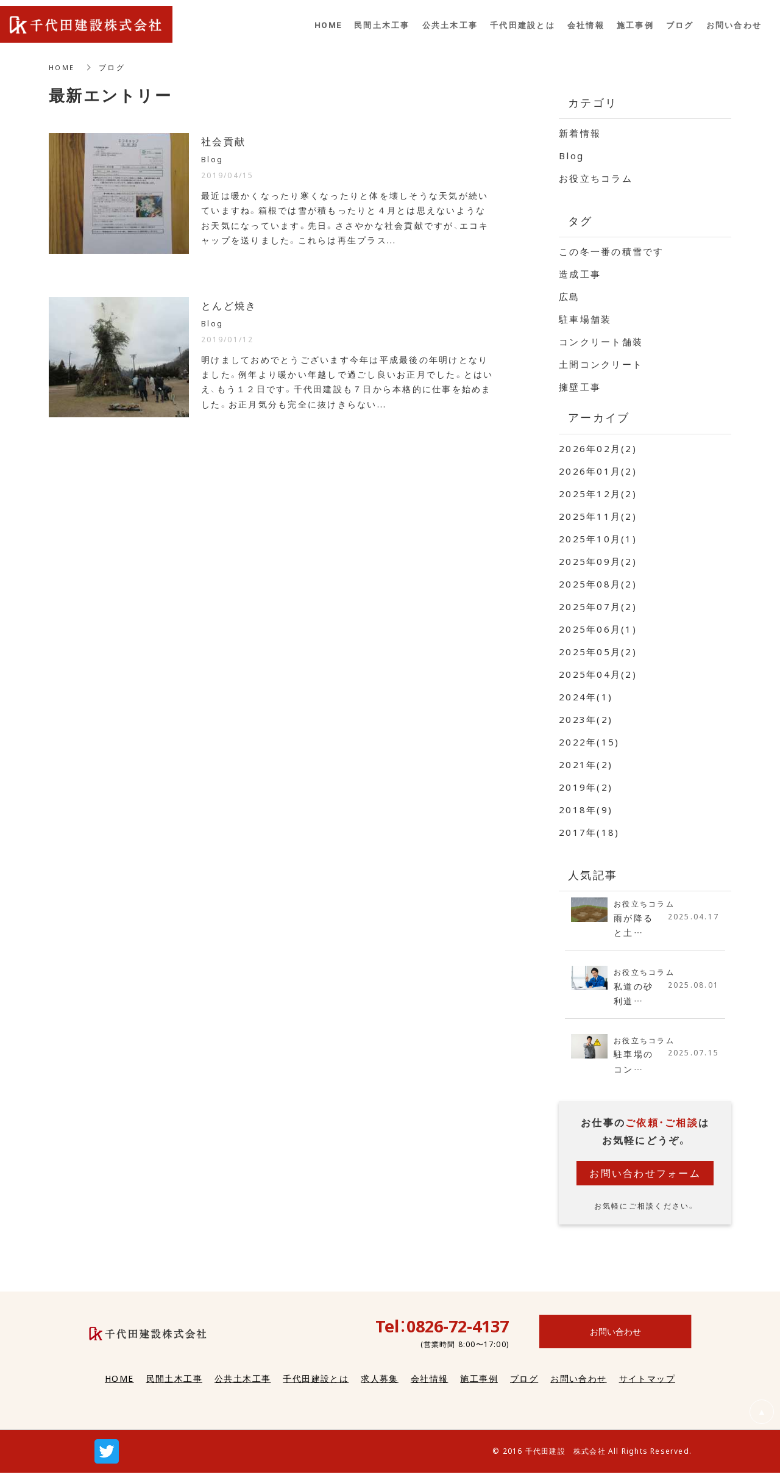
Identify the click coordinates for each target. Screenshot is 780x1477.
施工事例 (479, 1383)
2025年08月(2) (598, 584)
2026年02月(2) (598, 448)
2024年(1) (585, 696)
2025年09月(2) (598, 561)
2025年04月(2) (598, 674)
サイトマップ (647, 1383)
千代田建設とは (316, 1383)
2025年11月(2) (598, 516)
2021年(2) (585, 764)
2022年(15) (589, 742)
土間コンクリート (601, 364)
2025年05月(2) (598, 651)
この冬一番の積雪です (611, 251)
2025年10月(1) (598, 538)
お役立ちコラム (596, 178)
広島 (569, 296)
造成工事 (580, 274)
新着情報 (580, 133)
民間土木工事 (174, 1383)
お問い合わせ (578, 1383)
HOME (62, 67)
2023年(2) (585, 719)
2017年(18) (589, 832)
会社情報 (429, 1383)
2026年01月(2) (598, 471)
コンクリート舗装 (601, 341)
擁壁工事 (580, 387)
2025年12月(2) (598, 493)
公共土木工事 (242, 1383)
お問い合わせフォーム (645, 1177)
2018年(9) (585, 809)
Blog (571, 155)
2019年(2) (585, 787)
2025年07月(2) (598, 606)
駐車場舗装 (585, 319)
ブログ (524, 1383)
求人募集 (380, 1383)
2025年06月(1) (598, 629)
